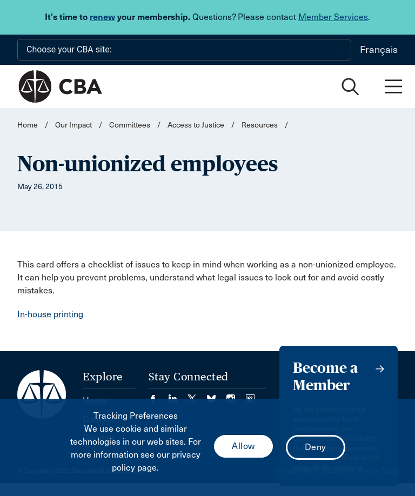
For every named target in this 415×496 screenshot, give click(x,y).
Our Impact (73, 125)
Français (379, 50)
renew (102, 17)
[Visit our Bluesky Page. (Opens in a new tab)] (216, 395)
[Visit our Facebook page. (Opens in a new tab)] (158, 395)
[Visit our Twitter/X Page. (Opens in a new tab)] (197, 395)
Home (27, 125)
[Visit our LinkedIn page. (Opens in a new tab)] (178, 395)
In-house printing (50, 314)
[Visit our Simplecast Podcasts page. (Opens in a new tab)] (250, 395)
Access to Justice (196, 125)
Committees (129, 125)
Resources (260, 125)
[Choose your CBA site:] (184, 50)
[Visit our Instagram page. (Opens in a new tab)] (236, 395)
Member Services (333, 17)
